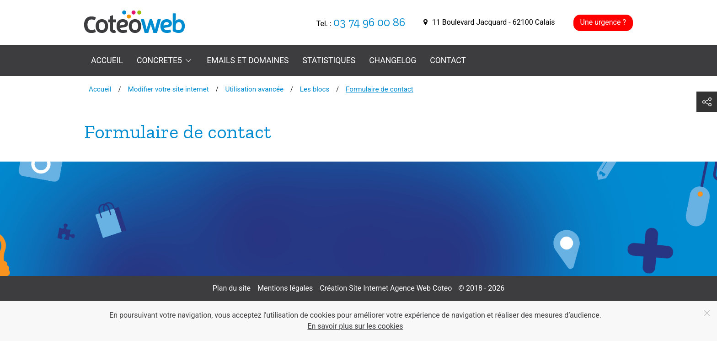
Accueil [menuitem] (107, 60)
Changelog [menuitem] (392, 60)
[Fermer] (707, 313)
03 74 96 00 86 (369, 22)
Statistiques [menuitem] (329, 60)
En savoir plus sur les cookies (355, 326)
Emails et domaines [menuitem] (248, 60)
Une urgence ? (603, 22)
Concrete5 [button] (165, 60)
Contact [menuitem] (448, 60)
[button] (706, 102)
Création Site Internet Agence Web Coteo (386, 288)
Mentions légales (285, 288)
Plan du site (232, 288)
